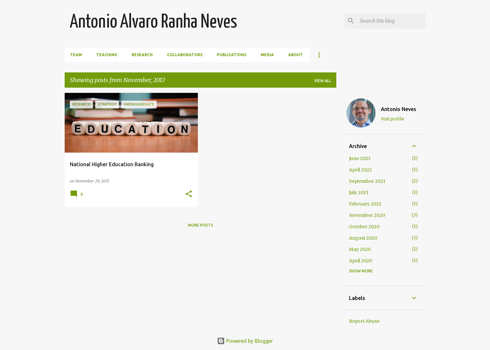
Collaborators (184, 55)
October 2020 (364, 227)
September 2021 (367, 181)
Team (76, 55)
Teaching (106, 55)
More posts (200, 225)
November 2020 (367, 215)
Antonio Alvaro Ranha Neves (153, 22)
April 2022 (360, 170)
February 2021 (365, 204)
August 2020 (363, 238)
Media (267, 55)
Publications (231, 55)
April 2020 (360, 261)
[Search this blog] (391, 21)
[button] (189, 194)
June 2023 (359, 158)
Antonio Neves (398, 109)
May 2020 (360, 249)
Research (142, 55)
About (295, 55)
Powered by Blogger (245, 341)
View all (322, 81)
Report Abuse (364, 321)
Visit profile (392, 118)
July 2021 (358, 192)
